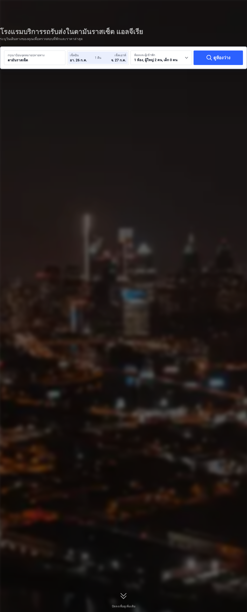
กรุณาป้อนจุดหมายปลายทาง (26, 55)
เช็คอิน (74, 55)
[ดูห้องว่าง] (218, 58)
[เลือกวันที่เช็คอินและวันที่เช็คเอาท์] (82, 58)
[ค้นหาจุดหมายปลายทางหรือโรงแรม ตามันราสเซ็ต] (34, 58)
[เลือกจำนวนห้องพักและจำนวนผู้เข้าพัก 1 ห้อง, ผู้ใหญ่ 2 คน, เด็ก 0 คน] (161, 58)
